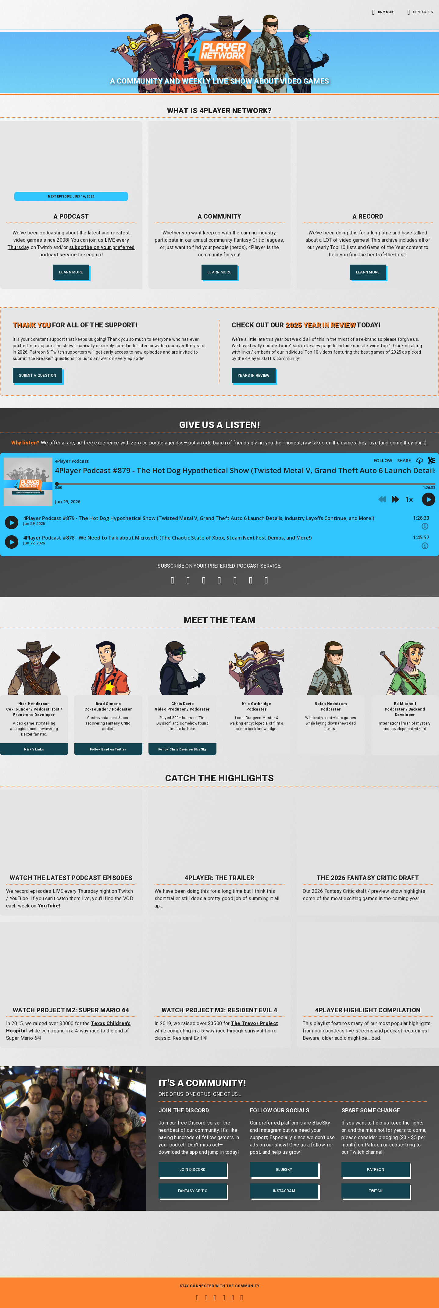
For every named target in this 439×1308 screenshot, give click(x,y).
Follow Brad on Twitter (108, 769)
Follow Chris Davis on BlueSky (182, 769)
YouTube (48, 926)
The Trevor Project (254, 1044)
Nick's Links (34, 769)
